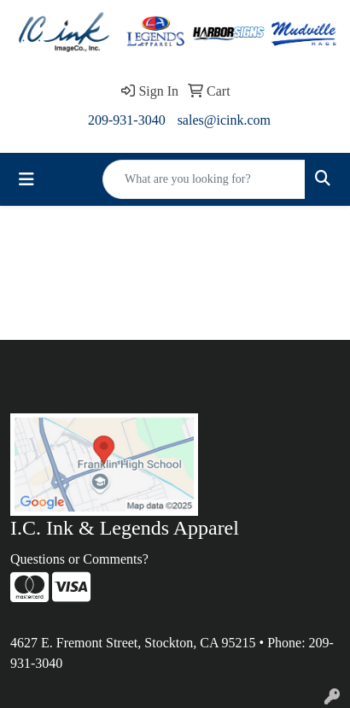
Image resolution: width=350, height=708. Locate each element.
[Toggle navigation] (26, 179)
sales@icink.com (224, 120)
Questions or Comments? (79, 559)
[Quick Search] (204, 179)
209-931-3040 (127, 120)
